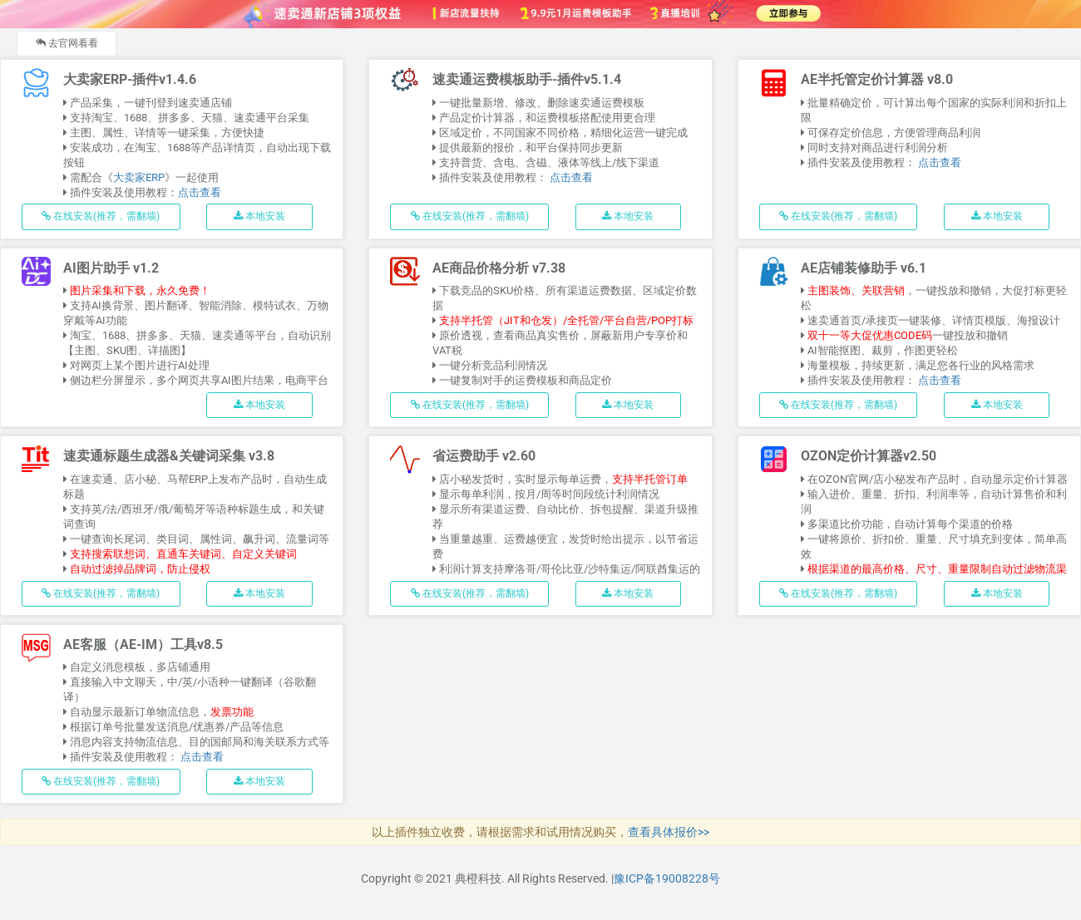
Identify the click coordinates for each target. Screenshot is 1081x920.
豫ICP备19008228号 (667, 878)
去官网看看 (67, 43)
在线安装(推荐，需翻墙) (101, 216)
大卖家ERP (139, 177)
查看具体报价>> (668, 832)
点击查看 (200, 192)
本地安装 (259, 216)
